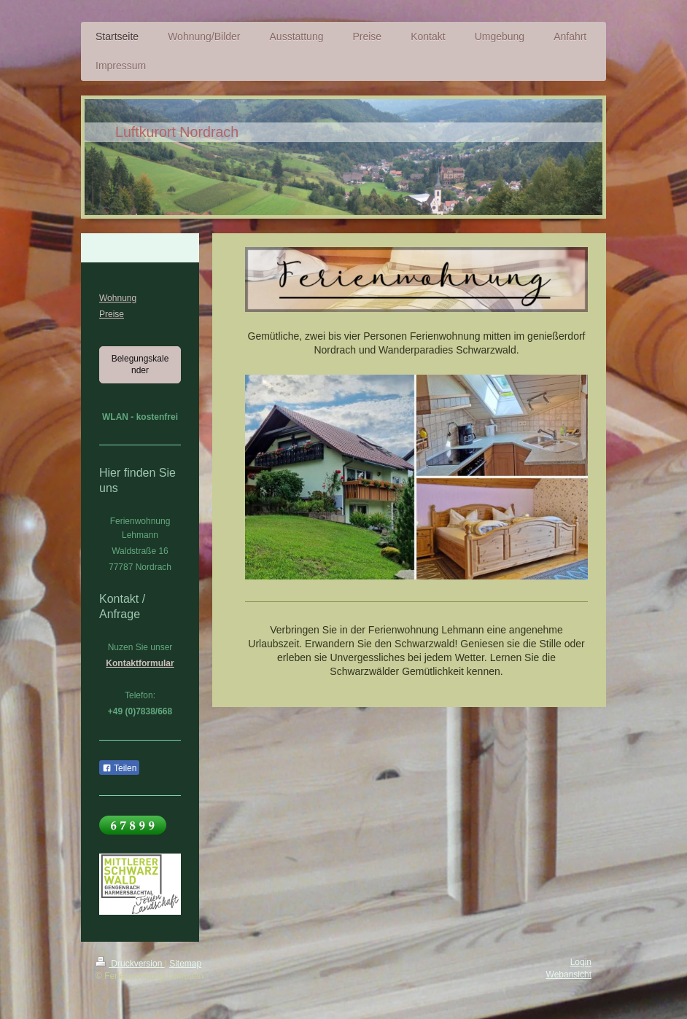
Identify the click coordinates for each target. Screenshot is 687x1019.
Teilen (119, 768)
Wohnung (117, 298)
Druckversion (130, 964)
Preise (111, 314)
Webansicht (568, 974)
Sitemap (185, 964)
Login (580, 962)
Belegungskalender (140, 364)
